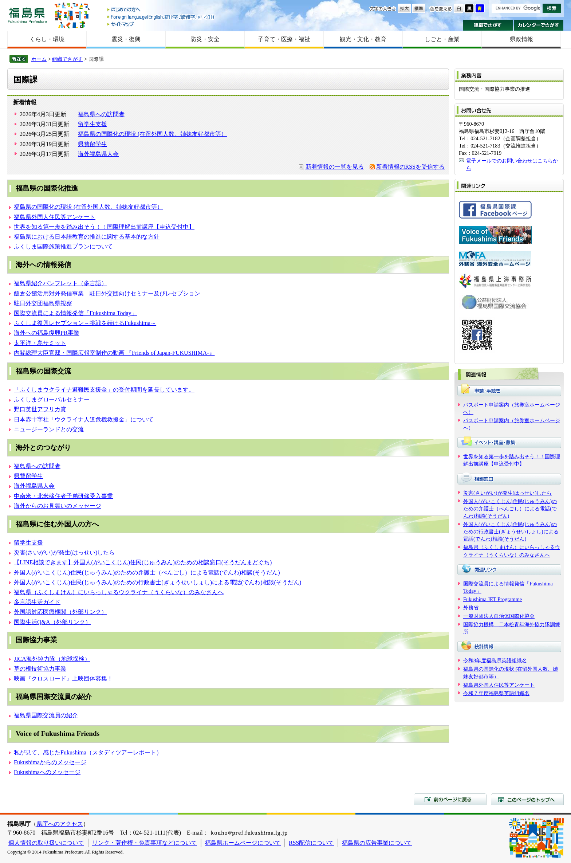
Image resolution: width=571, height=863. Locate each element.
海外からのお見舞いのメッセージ (57, 506)
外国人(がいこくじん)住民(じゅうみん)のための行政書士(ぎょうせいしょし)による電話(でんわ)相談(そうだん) (157, 582)
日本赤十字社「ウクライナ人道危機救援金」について (84, 419)
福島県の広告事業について (377, 843)
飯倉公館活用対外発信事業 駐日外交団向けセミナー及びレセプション (107, 293)
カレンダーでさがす (539, 25)
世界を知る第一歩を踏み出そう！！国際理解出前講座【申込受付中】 (104, 227)
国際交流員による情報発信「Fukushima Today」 (75, 313)
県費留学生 (92, 144)
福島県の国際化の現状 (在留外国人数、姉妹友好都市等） (152, 134)
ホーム (39, 59)
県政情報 (521, 39)
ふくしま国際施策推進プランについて (63, 246)
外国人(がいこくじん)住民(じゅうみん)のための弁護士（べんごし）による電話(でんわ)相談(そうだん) (147, 572)
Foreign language (161, 16)
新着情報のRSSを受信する (410, 167)
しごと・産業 (442, 39)
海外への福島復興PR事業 (46, 333)
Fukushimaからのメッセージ (50, 762)
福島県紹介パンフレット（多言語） (60, 283)
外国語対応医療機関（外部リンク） (60, 612)
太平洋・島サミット (40, 343)
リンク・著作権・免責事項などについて (144, 843)
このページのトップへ (527, 799)
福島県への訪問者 (101, 114)
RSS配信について (311, 843)
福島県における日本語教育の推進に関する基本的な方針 (87, 237)
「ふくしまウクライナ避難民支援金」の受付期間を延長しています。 (104, 390)
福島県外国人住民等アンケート (54, 217)
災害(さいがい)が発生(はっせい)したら (64, 552)
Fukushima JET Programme (492, 599)
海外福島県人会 (98, 154)
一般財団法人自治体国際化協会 (499, 616)
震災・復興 (126, 39)
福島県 (27, 15)
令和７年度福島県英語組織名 (496, 693)
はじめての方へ (161, 10)
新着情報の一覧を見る (335, 167)
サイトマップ (161, 23)
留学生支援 (92, 124)
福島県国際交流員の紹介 (46, 715)
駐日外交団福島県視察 (43, 303)
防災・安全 (205, 39)
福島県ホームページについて (243, 843)
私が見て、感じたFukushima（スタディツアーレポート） (88, 752)
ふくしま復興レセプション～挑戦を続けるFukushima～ (85, 323)
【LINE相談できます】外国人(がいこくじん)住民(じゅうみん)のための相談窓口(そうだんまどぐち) (143, 562)
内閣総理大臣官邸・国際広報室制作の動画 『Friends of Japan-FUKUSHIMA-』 (114, 353)
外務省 (471, 608)
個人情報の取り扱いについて (46, 843)
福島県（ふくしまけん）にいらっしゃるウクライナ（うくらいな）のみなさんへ (119, 592)
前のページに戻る (450, 799)
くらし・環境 (46, 39)
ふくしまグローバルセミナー (52, 399)
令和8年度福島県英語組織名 (495, 660)
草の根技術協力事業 (40, 669)
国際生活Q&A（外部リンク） (52, 622)
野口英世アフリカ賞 (40, 409)
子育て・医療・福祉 (284, 39)
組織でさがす (488, 25)
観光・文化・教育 (363, 39)
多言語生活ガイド (37, 602)
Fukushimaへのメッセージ (47, 772)
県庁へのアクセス (59, 824)
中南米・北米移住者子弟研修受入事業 (63, 496)
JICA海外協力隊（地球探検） (52, 659)
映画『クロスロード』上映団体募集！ (63, 678)
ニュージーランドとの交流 (49, 429)
